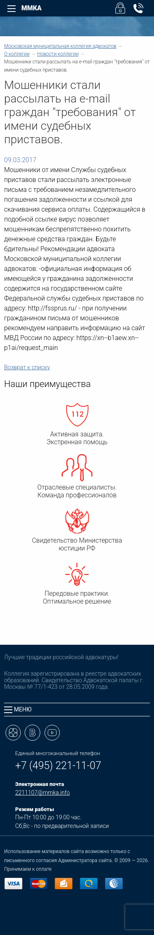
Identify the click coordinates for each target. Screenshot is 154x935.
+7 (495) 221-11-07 (58, 766)
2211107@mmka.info (42, 792)
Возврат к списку (27, 367)
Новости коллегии (57, 54)
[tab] (77, 709)
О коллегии (17, 54)
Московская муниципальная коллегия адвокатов (60, 46)
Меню (18, 709)
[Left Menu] (11, 8)
